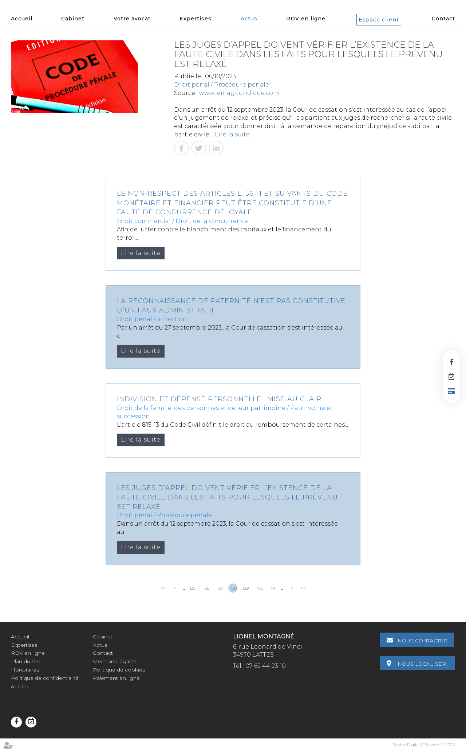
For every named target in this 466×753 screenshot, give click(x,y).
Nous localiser (423, 663)
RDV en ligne (305, 18)
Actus (249, 18)
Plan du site (25, 661)
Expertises (195, 18)
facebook (451, 362)
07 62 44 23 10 (265, 665)
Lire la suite (232, 134)
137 (220, 588)
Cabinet (72, 18)
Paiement (451, 391)
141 (274, 588)
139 (245, 588)
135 (193, 588)
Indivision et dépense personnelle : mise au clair (219, 399)
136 (206, 588)
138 (234, 588)
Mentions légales (114, 661)
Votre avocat (132, 18)
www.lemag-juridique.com (239, 92)
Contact (443, 18)
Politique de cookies (119, 669)
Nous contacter (424, 640)
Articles (20, 686)
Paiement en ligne (116, 678)
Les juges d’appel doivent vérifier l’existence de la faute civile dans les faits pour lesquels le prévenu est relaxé (227, 497)
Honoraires (25, 669)
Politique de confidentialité (45, 678)
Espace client (379, 19)
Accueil (21, 18)
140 (259, 588)
